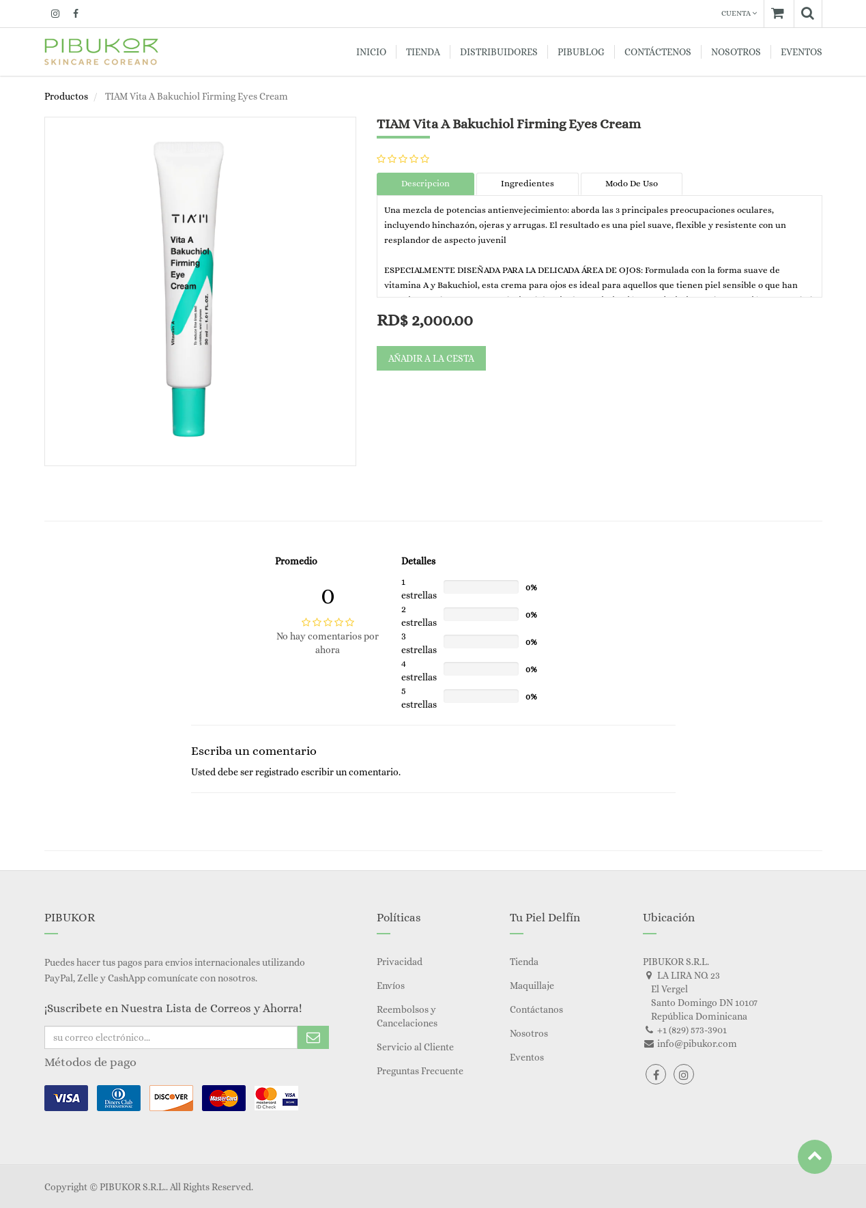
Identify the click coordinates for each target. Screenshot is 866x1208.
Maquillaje (532, 985)
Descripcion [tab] (425, 183)
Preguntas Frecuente (420, 1070)
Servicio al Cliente (415, 1046)
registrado (277, 771)
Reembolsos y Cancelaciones (407, 1016)
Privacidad (399, 961)
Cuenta (739, 13)
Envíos (391, 985)
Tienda (524, 961)
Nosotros (529, 1033)
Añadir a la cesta (431, 358)
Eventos (527, 1057)
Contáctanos (536, 1009)
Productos (66, 96)
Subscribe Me (313, 1037)
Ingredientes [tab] (527, 183)
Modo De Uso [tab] (631, 183)
